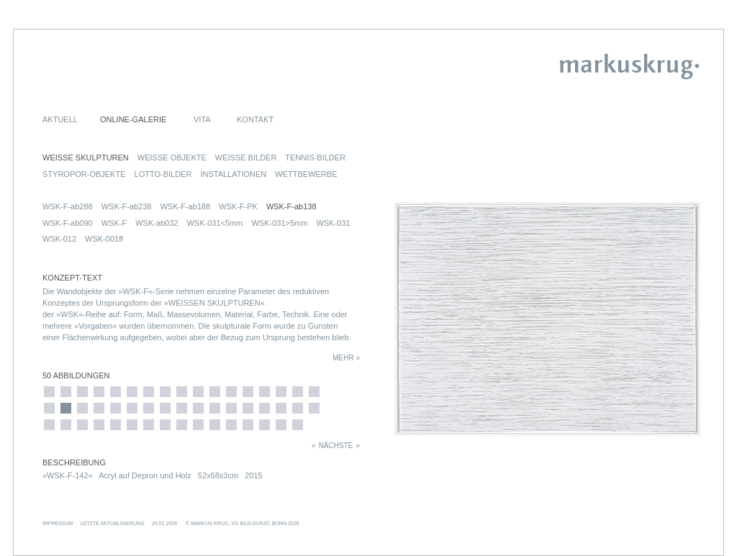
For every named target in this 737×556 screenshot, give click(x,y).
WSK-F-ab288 (67, 206)
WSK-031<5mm (214, 223)
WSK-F (114, 223)
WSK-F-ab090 (67, 223)
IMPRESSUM (57, 523)
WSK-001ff (104, 238)
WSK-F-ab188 (185, 206)
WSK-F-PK (238, 206)
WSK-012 (59, 238)
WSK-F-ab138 (291, 206)
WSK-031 (333, 223)
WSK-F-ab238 (126, 206)
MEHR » (346, 358)
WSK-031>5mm (279, 223)
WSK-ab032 (156, 223)
